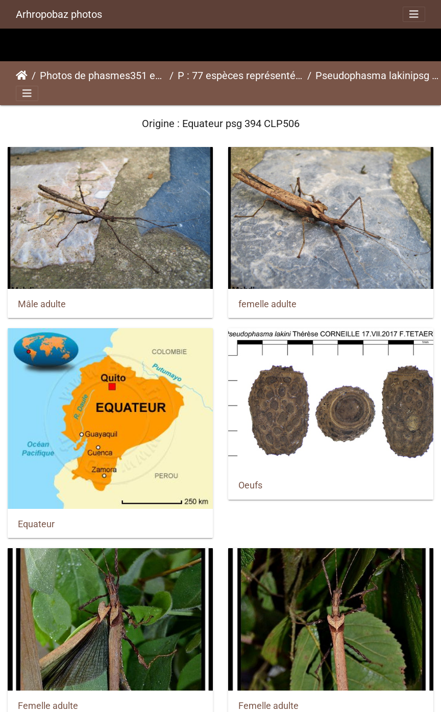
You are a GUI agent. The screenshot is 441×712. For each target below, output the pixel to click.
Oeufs (250, 485)
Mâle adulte (42, 304)
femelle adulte (267, 304)
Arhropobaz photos (59, 14)
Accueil (22, 75)
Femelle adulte (48, 706)
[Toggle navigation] (414, 14)
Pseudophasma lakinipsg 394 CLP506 (378, 75)
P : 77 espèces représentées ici (240, 75)
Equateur (36, 524)
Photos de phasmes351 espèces (102, 75)
